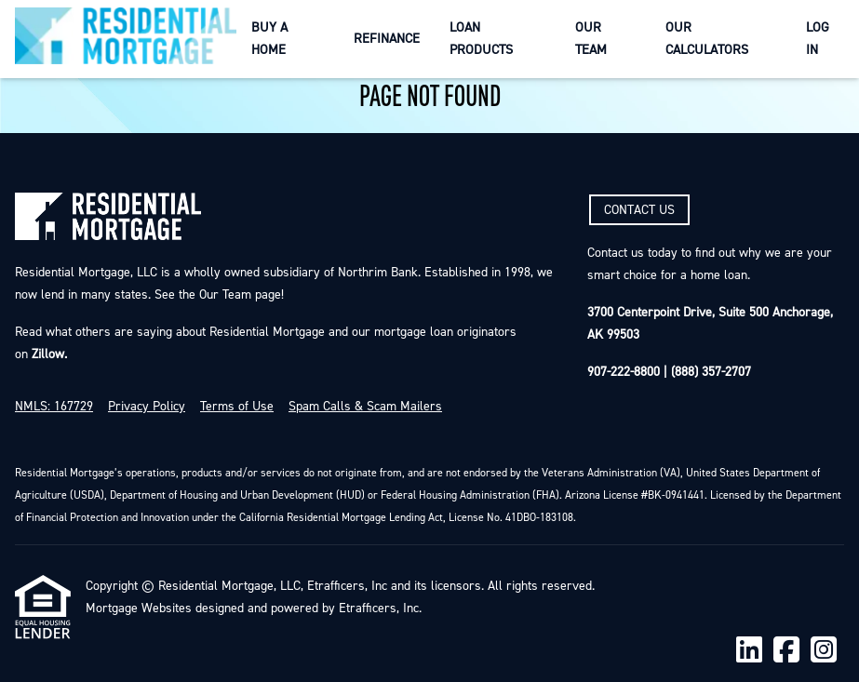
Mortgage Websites (139, 608)
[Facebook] (786, 651)
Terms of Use (237, 406)
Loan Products (481, 39)
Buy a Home (269, 39)
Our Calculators (706, 39)
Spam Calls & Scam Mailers (365, 406)
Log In (817, 39)
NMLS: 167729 (54, 406)
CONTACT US (639, 210)
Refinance (387, 38)
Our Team (591, 39)
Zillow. (47, 354)
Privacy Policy (146, 406)
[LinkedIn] (749, 651)
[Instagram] (824, 651)
